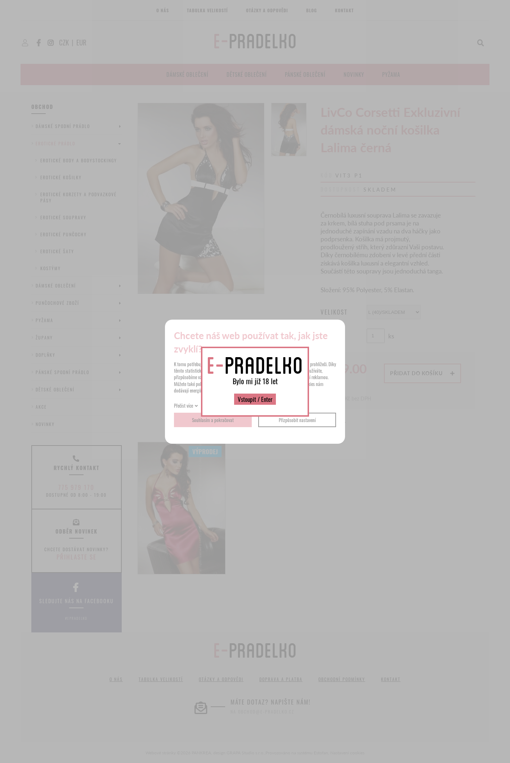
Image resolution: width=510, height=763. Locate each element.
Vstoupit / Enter (255, 399)
